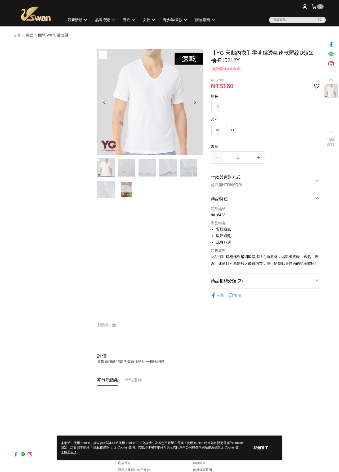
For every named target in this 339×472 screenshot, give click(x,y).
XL (232, 130)
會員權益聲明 (202, 470)
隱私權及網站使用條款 (134, 470)
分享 (217, 295)
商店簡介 (124, 463)
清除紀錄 (331, 141)
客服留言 (199, 463)
